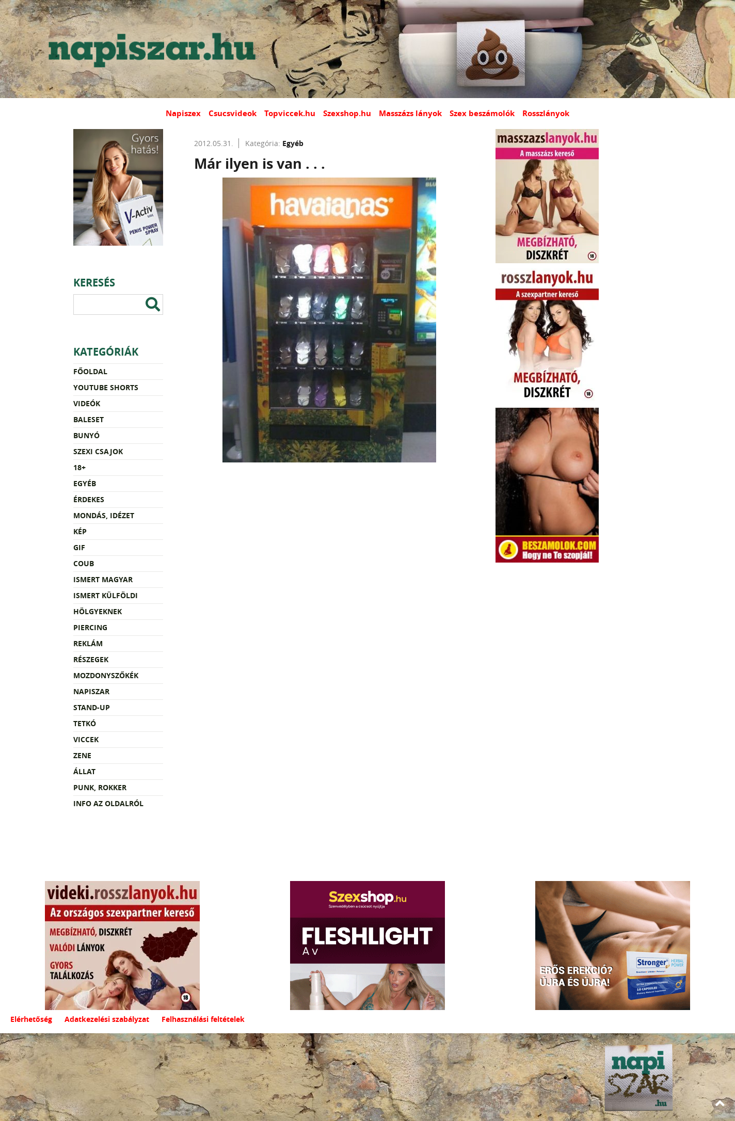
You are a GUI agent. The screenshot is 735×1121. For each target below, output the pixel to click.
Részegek (90, 659)
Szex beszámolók (482, 113)
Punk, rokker (99, 787)
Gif (79, 547)
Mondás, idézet (103, 515)
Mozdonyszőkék (105, 675)
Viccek (86, 739)
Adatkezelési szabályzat (107, 1019)
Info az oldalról (108, 803)
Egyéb (84, 483)
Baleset (88, 419)
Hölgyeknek (97, 611)
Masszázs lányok (410, 113)
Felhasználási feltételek (203, 1019)
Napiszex (183, 113)
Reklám (88, 643)
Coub (83, 563)
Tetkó (84, 723)
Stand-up (91, 707)
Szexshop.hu (347, 113)
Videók (86, 403)
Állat (84, 771)
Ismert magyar (103, 579)
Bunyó (86, 435)
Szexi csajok (98, 451)
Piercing (90, 627)
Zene (82, 755)
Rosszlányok (545, 113)
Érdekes (88, 499)
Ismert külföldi (105, 595)
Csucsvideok (233, 113)
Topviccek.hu (289, 113)
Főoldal (90, 371)
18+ (79, 467)
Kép (80, 531)
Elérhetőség (31, 1019)
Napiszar (91, 691)
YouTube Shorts (105, 387)
